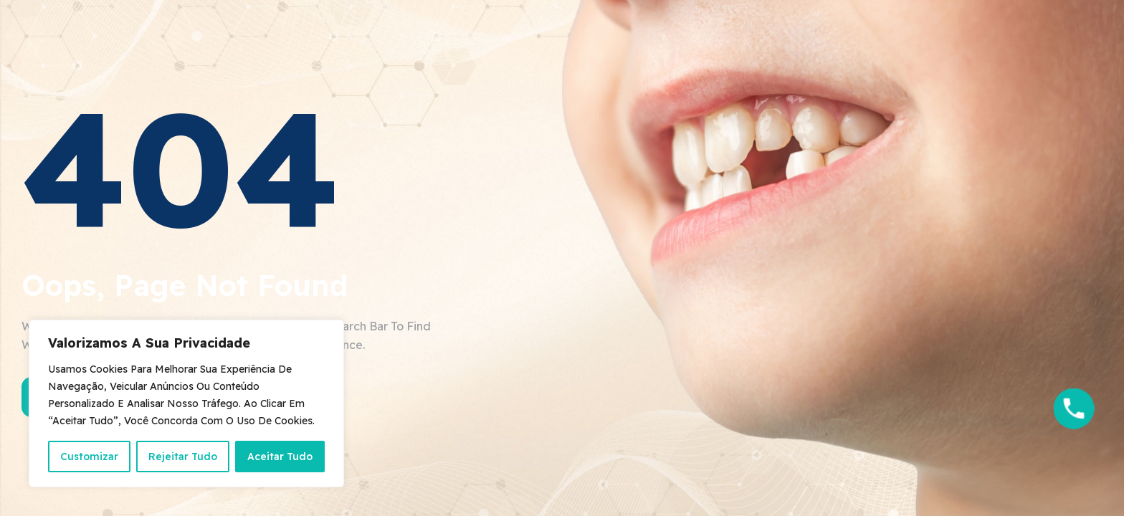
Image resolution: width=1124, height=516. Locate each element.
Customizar (89, 456)
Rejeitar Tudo (182, 456)
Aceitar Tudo (280, 456)
